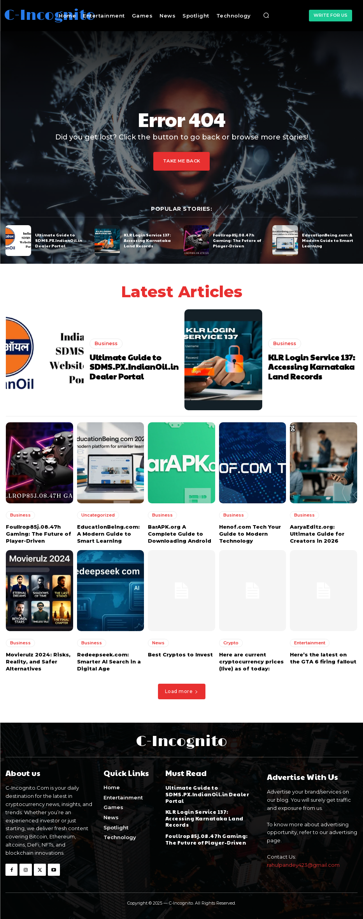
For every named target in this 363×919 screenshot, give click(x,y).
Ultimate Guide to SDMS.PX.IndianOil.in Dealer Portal (58, 240)
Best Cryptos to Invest (180, 654)
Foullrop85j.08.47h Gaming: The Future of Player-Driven (237, 240)
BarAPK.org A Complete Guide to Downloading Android (179, 533)
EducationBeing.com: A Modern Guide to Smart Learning (327, 240)
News (158, 642)
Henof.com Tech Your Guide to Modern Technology (250, 533)
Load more (181, 691)
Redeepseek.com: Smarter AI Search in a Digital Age (109, 661)
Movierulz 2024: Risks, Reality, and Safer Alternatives (38, 661)
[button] (266, 16)
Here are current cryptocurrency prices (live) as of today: (251, 661)
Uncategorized (98, 514)
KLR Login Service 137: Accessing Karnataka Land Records (147, 240)
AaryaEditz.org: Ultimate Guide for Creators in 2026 (317, 533)
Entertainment (309, 642)
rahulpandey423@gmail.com (303, 864)
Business (106, 343)
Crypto (230, 642)
